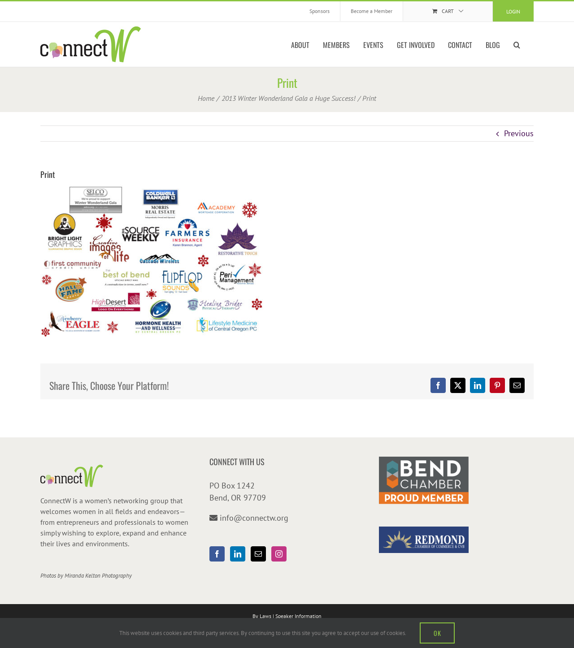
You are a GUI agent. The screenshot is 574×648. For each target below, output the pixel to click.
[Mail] (258, 554)
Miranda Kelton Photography (98, 575)
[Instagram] (279, 554)
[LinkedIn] (237, 554)
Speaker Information (298, 616)
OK (437, 633)
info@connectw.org (254, 518)
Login (513, 11)
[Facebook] (217, 554)
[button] (516, 44)
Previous (519, 133)
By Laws (261, 616)
